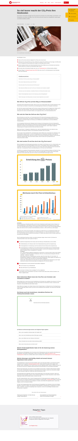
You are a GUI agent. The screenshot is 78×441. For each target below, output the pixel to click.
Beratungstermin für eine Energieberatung (52, 354)
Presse (52, 2)
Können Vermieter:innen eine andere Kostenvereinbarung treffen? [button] (29, 341)
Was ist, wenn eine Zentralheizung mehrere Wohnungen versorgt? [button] (29, 335)
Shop (49, 2)
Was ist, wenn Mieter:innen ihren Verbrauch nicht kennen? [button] (28, 338)
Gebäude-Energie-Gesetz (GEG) (31, 70)
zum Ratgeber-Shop (33, 425)
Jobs (45, 2)
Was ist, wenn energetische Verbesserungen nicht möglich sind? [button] (29, 332)
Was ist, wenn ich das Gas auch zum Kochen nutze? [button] (27, 344)
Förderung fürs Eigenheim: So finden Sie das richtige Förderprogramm (26, 396)
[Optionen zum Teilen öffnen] (33, 24)
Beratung (41, 2)
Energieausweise (50, 379)
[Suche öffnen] (62, 2)
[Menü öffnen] (66, 3)
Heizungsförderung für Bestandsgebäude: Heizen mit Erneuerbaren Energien (48, 396)
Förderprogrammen (42, 68)
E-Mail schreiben (73, 13)
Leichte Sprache (58, 2)
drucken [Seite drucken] (28, 24)
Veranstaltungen (73, 16)
